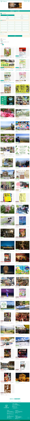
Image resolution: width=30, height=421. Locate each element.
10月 (21, 28)
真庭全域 (7, 15)
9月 (7, 28)
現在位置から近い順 (6, 41)
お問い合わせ (19, 401)
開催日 (2, 41)
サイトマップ (16, 401)
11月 (7, 30)
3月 (7, 23)
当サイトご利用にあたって (12, 401)
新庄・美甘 (22, 18)
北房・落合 (7, 18)
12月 (21, 30)
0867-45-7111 (14, 405)
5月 (7, 25)
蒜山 (21, 15)
